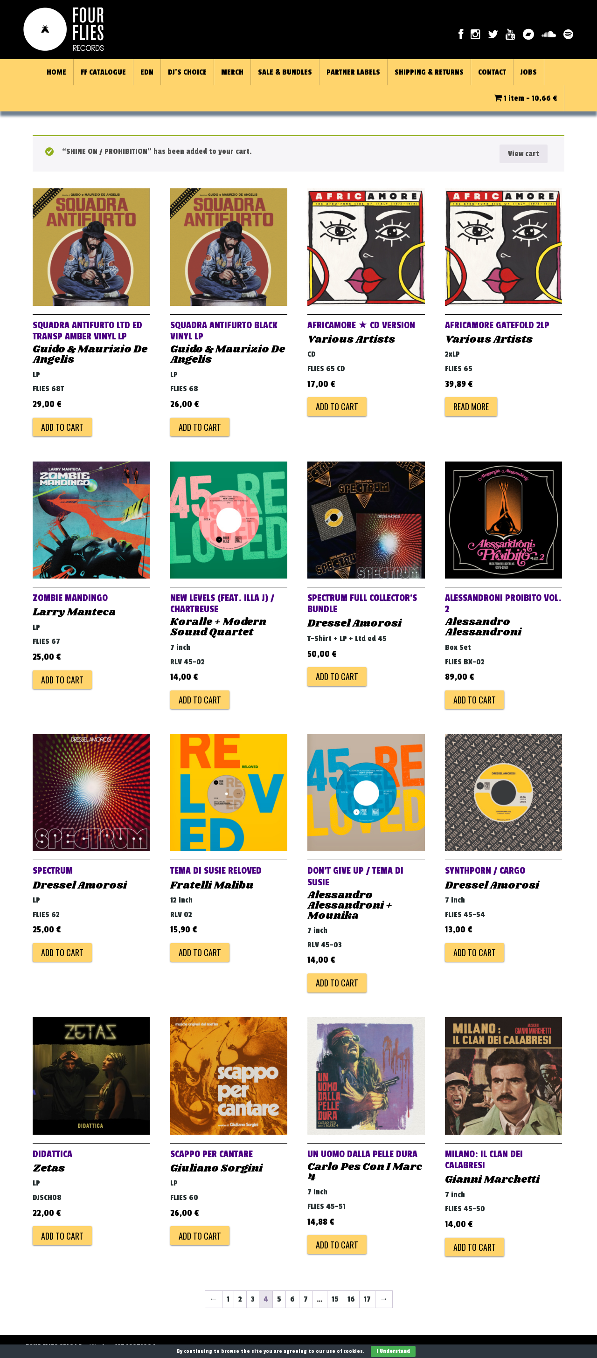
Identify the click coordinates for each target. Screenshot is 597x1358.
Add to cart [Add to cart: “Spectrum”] (62, 952)
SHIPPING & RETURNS (429, 72)
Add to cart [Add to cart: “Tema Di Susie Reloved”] (200, 952)
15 (335, 1299)
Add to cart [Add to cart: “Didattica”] (62, 1236)
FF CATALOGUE (103, 72)
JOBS (529, 72)
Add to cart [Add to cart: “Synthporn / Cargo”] (474, 952)
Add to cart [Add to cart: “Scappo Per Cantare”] (200, 1236)
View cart (523, 154)
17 (367, 1299)
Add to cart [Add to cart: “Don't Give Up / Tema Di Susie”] (337, 983)
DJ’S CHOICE (187, 72)
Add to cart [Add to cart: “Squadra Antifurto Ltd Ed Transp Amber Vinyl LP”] (62, 427)
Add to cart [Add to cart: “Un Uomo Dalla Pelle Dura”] (337, 1245)
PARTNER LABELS (353, 72)
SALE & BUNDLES (285, 72)
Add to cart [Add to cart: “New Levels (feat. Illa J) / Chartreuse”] (200, 700)
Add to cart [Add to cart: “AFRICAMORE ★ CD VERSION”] (337, 406)
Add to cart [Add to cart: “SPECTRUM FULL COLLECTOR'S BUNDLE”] (337, 676)
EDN (146, 72)
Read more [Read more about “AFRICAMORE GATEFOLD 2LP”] (471, 406)
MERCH (232, 72)
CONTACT (492, 72)
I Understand (393, 1351)
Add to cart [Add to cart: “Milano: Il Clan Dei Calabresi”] (474, 1247)
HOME (56, 72)
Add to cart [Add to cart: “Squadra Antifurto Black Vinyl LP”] (200, 427)
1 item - (525, 98)
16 (351, 1299)
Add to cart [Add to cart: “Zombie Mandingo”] (62, 680)
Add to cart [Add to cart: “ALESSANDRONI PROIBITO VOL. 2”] (474, 700)
